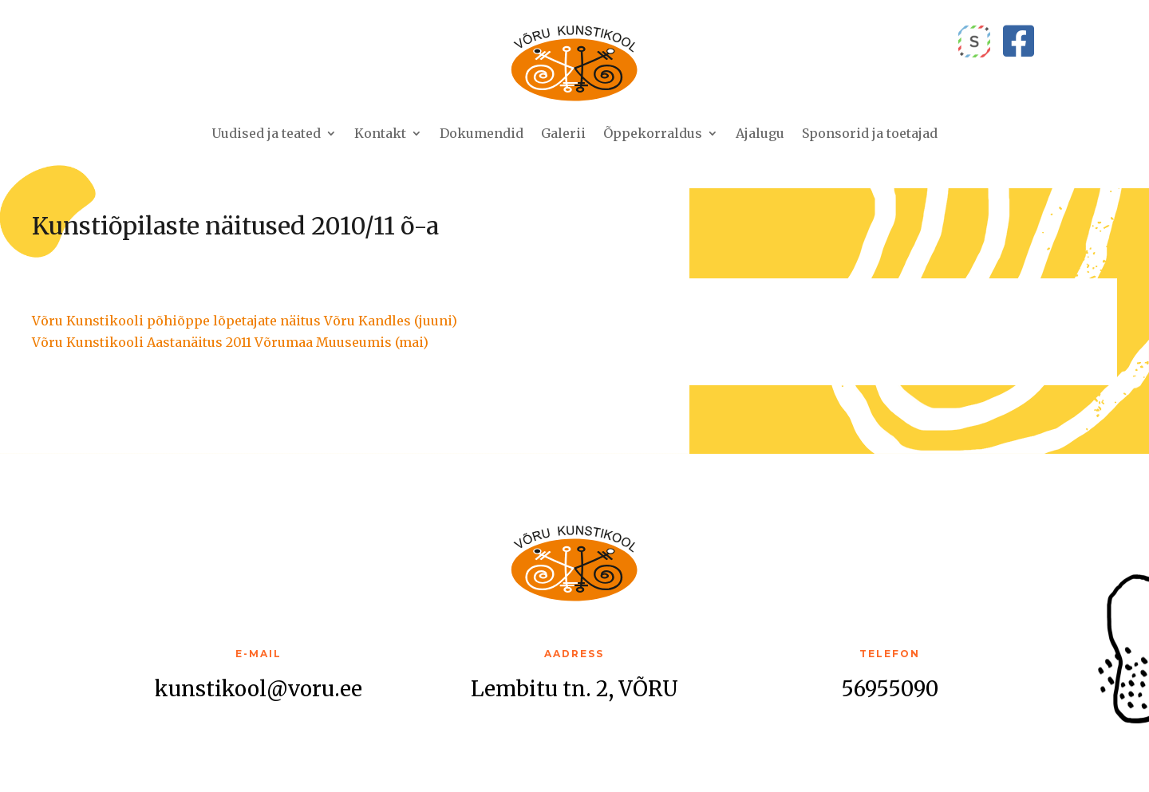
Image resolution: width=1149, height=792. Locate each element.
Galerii (563, 133)
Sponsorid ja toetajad (870, 133)
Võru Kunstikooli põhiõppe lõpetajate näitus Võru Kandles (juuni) (244, 321)
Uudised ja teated (266, 133)
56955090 (889, 689)
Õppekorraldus (652, 133)
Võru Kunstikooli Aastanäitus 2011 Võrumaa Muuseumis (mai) (230, 342)
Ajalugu (760, 133)
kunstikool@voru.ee (258, 689)
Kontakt (380, 133)
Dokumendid (481, 133)
